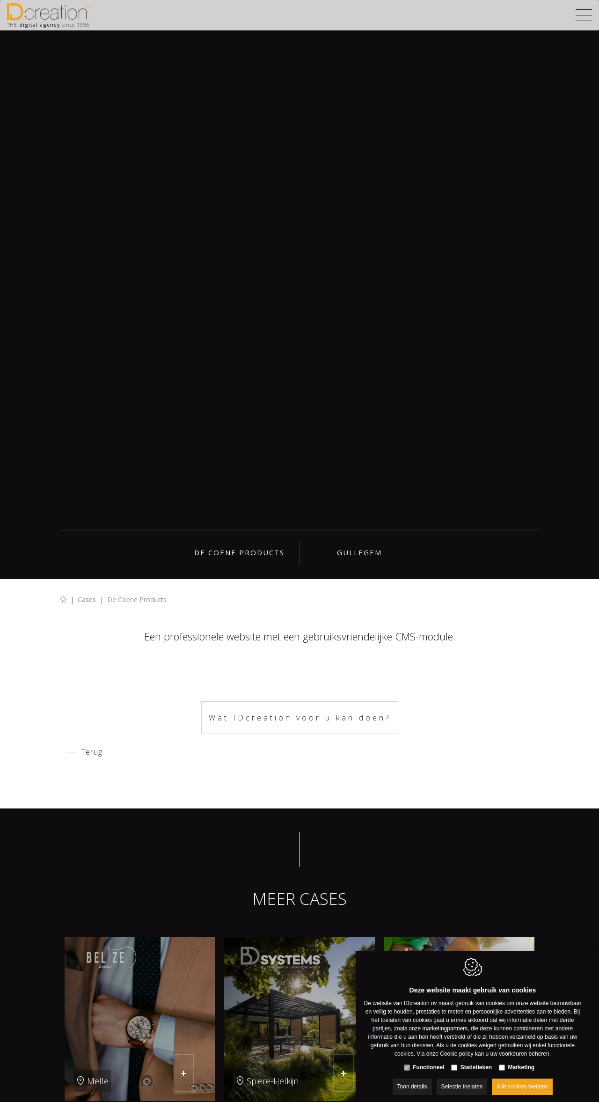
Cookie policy (456, 1044)
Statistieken (476, 1058)
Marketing (521, 1058)
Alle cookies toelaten (522, 1077)
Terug (91, 752)
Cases (87, 599)
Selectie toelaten (462, 1077)
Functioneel (428, 1058)
